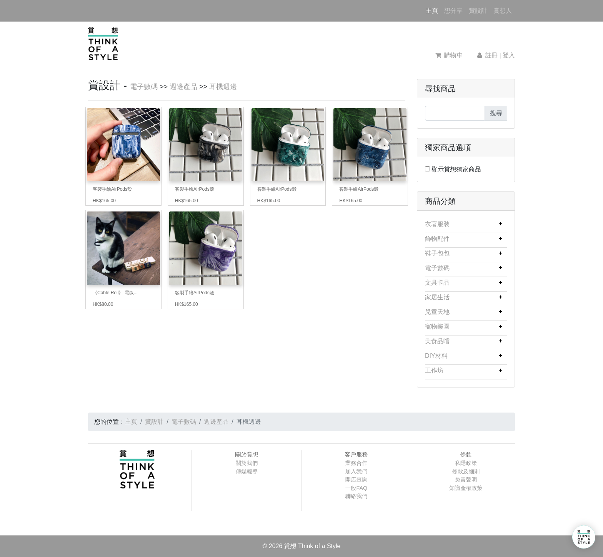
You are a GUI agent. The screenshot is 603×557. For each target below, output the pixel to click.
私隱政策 (466, 463)
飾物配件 (437, 238)
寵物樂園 (437, 326)
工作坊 (434, 370)
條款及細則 (466, 471)
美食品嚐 (437, 341)
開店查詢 (356, 479)
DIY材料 (436, 355)
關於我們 (247, 463)
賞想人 (502, 10)
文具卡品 (437, 282)
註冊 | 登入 (495, 55)
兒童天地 (437, 312)
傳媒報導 (247, 471)
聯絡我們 (356, 496)
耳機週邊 (223, 87)
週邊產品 (183, 87)
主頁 (433, 10)
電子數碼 (144, 87)
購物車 (449, 55)
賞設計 (478, 10)
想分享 (453, 10)
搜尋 (496, 113)
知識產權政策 (465, 488)
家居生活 (437, 297)
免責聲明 (466, 479)
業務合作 (356, 463)
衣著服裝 (437, 224)
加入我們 (356, 471)
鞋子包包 (437, 253)
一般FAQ (356, 488)
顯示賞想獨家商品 (456, 169)
